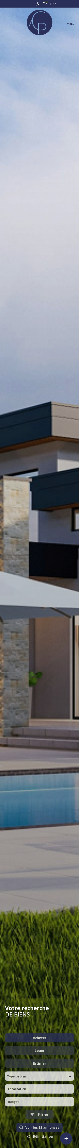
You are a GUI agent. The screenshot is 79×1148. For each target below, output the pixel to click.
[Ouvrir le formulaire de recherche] (39, 1137)
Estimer (39, 1086)
